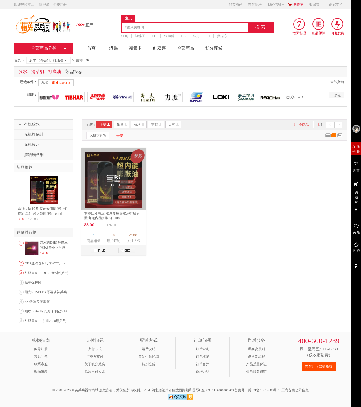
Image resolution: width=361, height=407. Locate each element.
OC (154, 36)
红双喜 (159, 48)
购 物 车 (356, 196)
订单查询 (202, 349)
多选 (336, 95)
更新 (156, 125)
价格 (139, 125)
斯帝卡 (135, 48)
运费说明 (148, 349)
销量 (122, 125)
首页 (91, 48)
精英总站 (236, 4)
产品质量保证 (256, 364)
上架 (105, 125)
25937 (133, 235)
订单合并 (202, 364)
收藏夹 (316, 4)
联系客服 (41, 364)
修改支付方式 (95, 372)
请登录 (44, 4)
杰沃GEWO (294, 97)
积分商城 (213, 48)
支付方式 (95, 349)
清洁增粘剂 (30, 155)
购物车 (298, 4)
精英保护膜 (33, 282)
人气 (173, 125)
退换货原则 (256, 349)
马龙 (196, 36)
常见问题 (41, 357)
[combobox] (185, 28)
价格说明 (202, 372)
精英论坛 (255, 4)
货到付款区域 (148, 357)
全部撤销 (337, 82)
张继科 (169, 36)
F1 (208, 36)
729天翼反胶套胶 (37, 302)
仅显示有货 (97, 135)
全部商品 (185, 48)
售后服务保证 (256, 372)
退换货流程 (256, 357)
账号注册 (41, 349)
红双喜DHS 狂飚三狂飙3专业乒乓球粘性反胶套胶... (54, 248)
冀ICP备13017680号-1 (264, 390)
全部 (119, 136)
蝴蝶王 (140, 36)
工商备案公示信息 (295, 390)
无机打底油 (30, 134)
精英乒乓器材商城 (318, 366)
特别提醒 (148, 364)
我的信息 (276, 4)
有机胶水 (28, 124)
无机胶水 (28, 145)
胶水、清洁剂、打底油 (48, 60)
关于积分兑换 (95, 364)
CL (183, 36)
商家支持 (337, 4)
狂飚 (124, 36)
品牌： (56, 83)
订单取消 (202, 357)
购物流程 (41, 372)
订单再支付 (94, 357)
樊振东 (222, 36)
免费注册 (60, 4)
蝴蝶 (113, 48)
